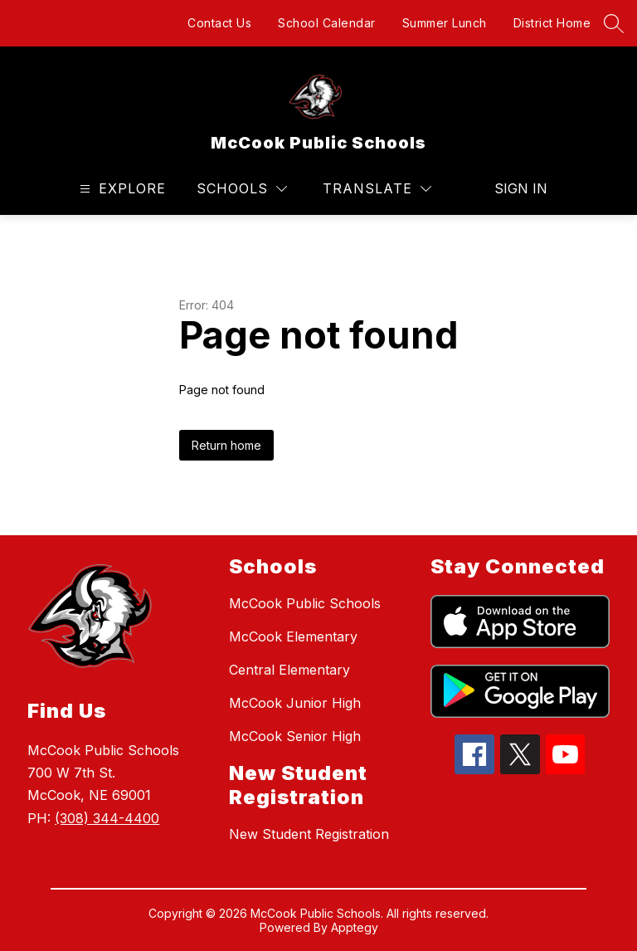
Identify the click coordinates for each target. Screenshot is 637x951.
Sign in (520, 188)
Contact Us (219, 23)
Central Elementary (289, 669)
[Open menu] (120, 188)
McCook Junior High (295, 703)
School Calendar (327, 23)
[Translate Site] (376, 188)
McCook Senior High (295, 736)
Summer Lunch (444, 23)
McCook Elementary (293, 636)
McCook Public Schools (305, 603)
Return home (226, 445)
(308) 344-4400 (107, 818)
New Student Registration (309, 834)
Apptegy (354, 927)
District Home (552, 23)
